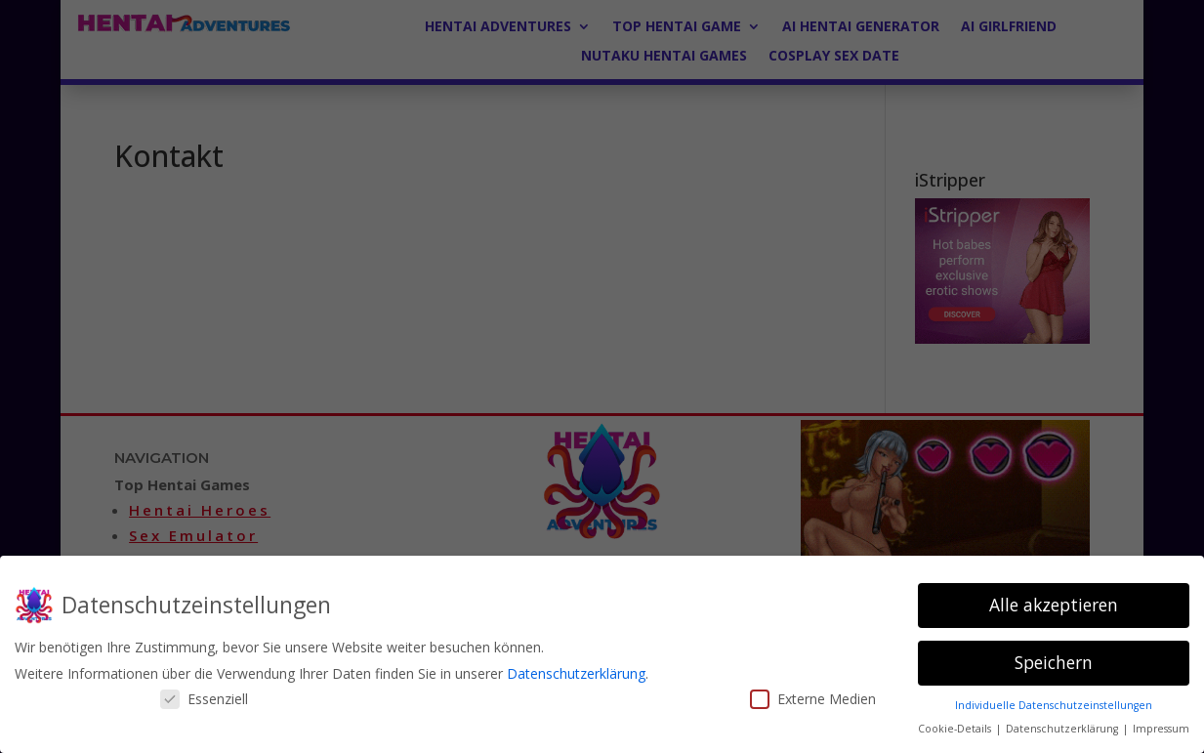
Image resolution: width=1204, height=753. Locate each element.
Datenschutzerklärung (576, 673)
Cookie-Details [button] (956, 728)
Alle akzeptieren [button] (1053, 604)
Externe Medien (813, 699)
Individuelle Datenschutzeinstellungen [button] (1053, 705)
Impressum (1161, 728)
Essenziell (204, 699)
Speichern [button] (1054, 662)
